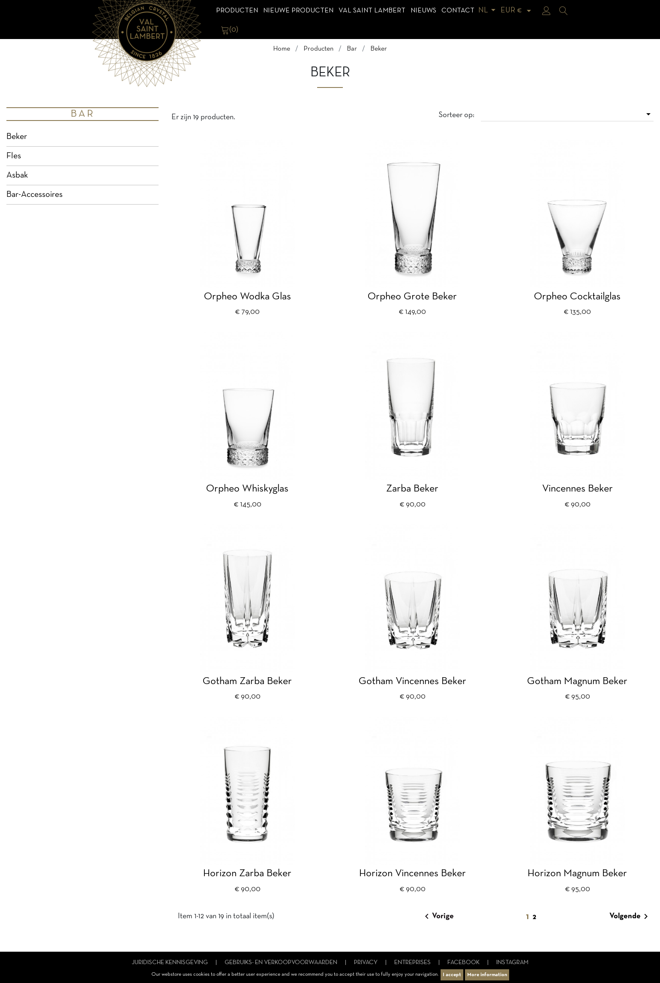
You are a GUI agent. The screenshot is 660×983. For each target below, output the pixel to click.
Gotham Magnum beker (577, 681)
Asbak (17, 175)
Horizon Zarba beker (247, 873)
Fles (13, 156)
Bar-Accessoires (34, 195)
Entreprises (413, 962)
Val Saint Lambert (372, 11)
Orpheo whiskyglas (247, 489)
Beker (16, 137)
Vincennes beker (577, 489)
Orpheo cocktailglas (577, 297)
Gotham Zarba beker (247, 681)
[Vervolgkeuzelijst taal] (488, 10)
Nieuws (423, 11)
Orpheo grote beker (412, 297)
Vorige (438, 916)
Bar (83, 114)
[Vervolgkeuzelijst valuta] (517, 10)
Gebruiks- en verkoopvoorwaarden (282, 962)
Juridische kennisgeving (170, 962)
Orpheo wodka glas (247, 297)
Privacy (366, 962)
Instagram (512, 962)
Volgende (630, 916)
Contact (457, 11)
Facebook (464, 962)
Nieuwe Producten (298, 11)
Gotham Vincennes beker (412, 681)
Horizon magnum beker (577, 873)
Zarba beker (412, 489)
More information (487, 975)
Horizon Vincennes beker (412, 873)
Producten (237, 11)
